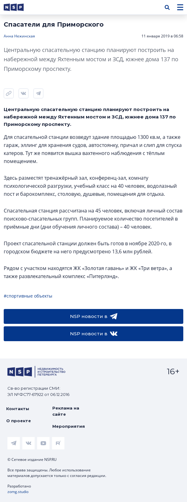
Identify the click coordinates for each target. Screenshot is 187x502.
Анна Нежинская (19, 36)
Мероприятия (68, 426)
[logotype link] (19, 7)
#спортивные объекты (28, 296)
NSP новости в (93, 316)
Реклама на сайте (65, 411)
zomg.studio (17, 491)
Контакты (17, 408)
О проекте (18, 420)
